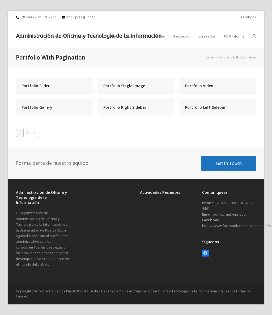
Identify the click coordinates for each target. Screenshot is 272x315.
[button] (254, 36)
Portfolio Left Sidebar (205, 107)
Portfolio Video (199, 85)
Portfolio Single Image (124, 85)
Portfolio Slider (36, 85)
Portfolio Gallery (37, 107)
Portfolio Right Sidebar (124, 107)
